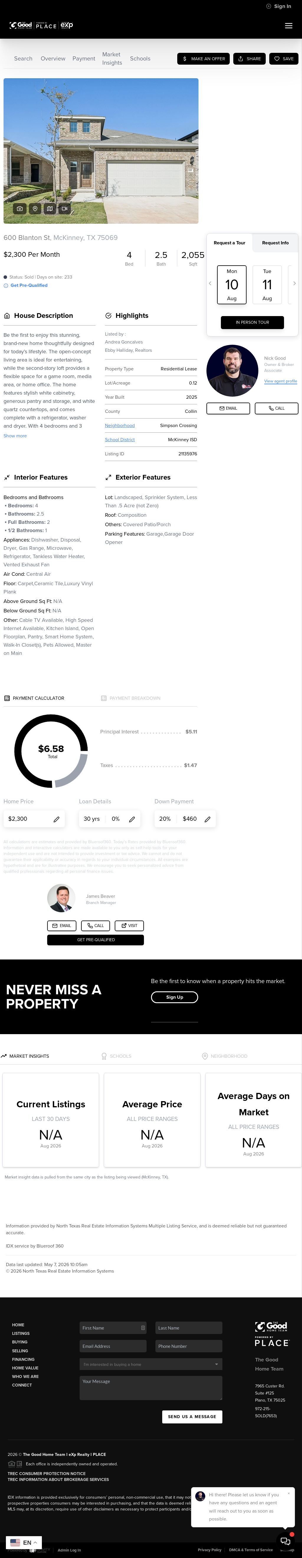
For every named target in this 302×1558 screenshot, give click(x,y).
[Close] (288, 1493)
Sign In (278, 6)
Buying (19, 1342)
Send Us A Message (192, 1416)
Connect (22, 1385)
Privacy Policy (209, 1550)
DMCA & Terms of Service (251, 1550)
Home (18, 1325)
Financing (23, 1359)
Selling (20, 1350)
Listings (20, 1333)
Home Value (25, 1368)
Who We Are (25, 1376)
